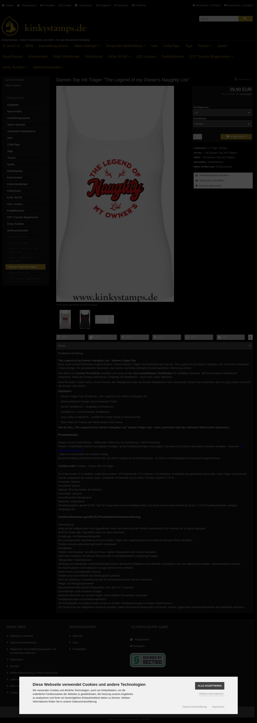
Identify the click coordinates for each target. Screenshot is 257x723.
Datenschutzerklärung (195, 706)
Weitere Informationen (211, 693)
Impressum (218, 706)
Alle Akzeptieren (210, 685)
